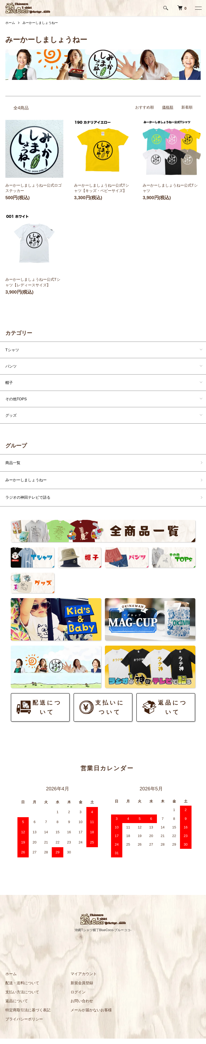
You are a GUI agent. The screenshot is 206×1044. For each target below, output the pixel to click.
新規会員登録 (82, 983)
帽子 (9, 382)
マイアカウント (84, 974)
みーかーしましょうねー (40, 23)
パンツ (11, 366)
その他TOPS (16, 399)
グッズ (11, 415)
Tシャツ (12, 350)
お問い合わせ (82, 1001)
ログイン (78, 992)
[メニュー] (198, 8)
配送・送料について (22, 983)
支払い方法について (22, 992)
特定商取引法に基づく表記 (27, 1010)
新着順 (187, 107)
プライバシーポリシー (24, 1019)
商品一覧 (12, 463)
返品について (16, 1001)
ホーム (10, 23)
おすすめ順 (144, 107)
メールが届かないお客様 (91, 1010)
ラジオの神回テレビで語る (27, 497)
